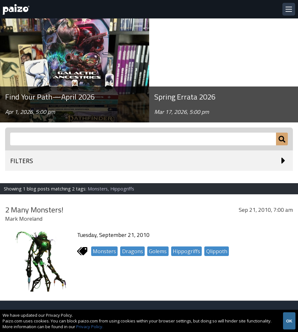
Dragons (132, 251)
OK (289, 321)
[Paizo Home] (17, 9)
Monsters (104, 251)
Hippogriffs (186, 251)
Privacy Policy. (89, 326)
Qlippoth (216, 251)
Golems (158, 251)
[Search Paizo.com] (143, 139)
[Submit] (282, 139)
